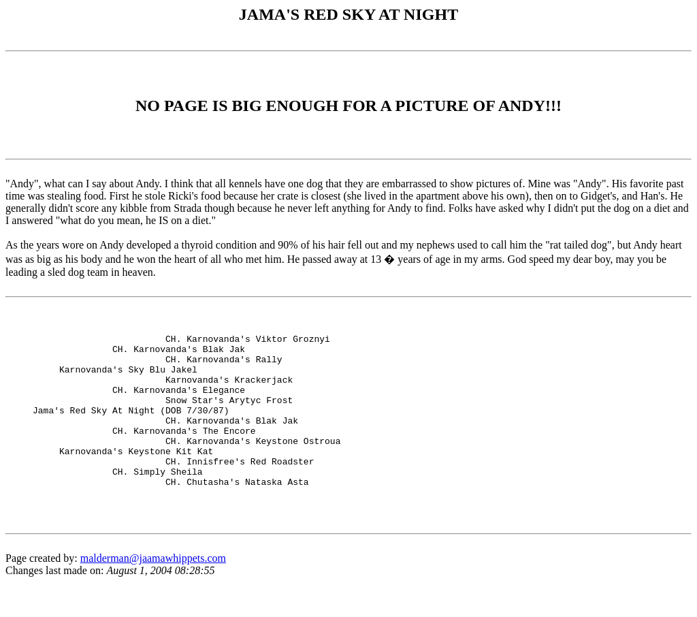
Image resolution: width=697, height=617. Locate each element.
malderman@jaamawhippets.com (153, 593)
